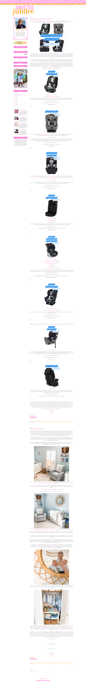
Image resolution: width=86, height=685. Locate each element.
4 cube (34, 627)
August (16, 94)
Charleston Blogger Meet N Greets (23, 116)
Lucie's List (50, 66)
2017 (15, 101)
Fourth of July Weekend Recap (23, 110)
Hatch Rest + (45, 485)
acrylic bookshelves (59, 491)
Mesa (38, 53)
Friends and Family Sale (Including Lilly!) (23, 123)
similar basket (56, 482)
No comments (32, 422)
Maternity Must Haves (20, 68)
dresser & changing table (37, 529)
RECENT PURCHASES (58, 5)
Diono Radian (55, 390)
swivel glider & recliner (43, 489)
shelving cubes (68, 626)
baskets (58, 628)
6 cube (41, 627)
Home (52, 669)
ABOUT (33, 5)
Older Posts (71, 669)
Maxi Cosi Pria (34, 61)
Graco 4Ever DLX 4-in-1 (50, 94)
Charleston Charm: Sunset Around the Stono (23, 130)
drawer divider (69, 535)
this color (65, 53)
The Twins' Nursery (37, 429)
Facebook (51, 413)
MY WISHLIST (50, 5)
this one (61, 53)
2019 (15, 98)
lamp (35, 485)
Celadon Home (52, 491)
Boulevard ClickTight (50, 263)
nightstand (31, 485)
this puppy (69, 482)
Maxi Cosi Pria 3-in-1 (50, 178)
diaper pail (55, 529)
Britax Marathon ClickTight (50, 259)
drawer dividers (51, 539)
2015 (15, 103)
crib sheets (48, 482)
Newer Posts (32, 669)
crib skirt (52, 482)
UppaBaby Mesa (48, 22)
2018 (15, 99)
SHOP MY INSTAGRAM (40, 5)
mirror (31, 529)
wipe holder (51, 529)
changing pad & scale (45, 529)
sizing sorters (36, 631)
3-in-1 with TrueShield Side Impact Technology (50, 310)
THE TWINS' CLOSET (69, 5)
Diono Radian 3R (50, 218)
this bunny (47, 483)
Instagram (53, 545)
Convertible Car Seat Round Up (41, 19)
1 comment (32, 663)
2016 (15, 102)
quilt (48, 489)
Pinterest (51, 412)
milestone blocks (39, 485)
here (72, 529)
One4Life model (53, 275)
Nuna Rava (48, 60)
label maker (37, 544)
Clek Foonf (60, 390)
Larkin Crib (32, 482)
